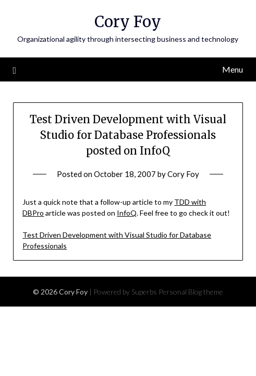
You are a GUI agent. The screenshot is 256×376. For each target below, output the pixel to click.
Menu (232, 69)
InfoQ (127, 212)
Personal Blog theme (191, 291)
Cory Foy (127, 21)
